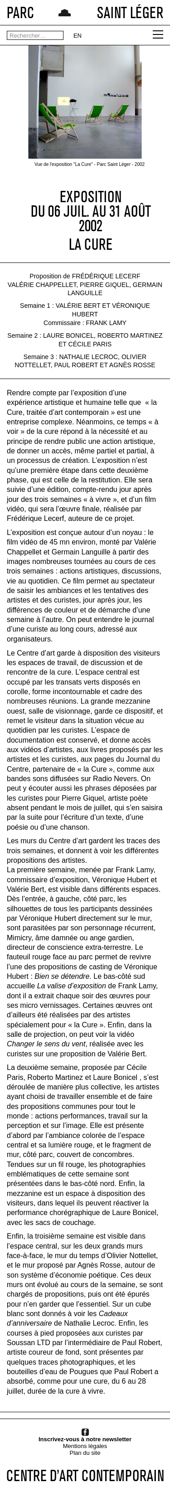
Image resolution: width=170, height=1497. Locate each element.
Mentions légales (85, 1446)
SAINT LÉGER (130, 12)
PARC (20, 12)
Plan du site (85, 1452)
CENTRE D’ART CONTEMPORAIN (85, 1475)
